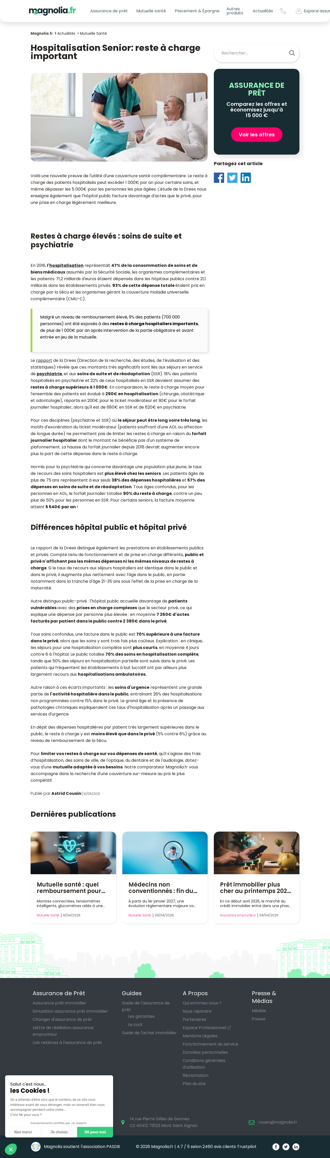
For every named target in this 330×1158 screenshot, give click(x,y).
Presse (258, 1019)
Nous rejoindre (197, 1011)
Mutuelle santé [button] (151, 11)
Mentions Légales (200, 1036)
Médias (259, 1011)
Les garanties (141, 1016)
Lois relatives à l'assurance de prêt (67, 1043)
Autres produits (234, 11)
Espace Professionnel (204, 1028)
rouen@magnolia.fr (278, 1122)
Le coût (135, 1025)
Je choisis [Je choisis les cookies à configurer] (59, 1132)
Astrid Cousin (66, 793)
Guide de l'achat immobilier (149, 1033)
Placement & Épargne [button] (197, 11)
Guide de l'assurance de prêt (146, 1006)
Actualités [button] (263, 11)
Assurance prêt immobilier (59, 1003)
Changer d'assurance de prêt (62, 1019)
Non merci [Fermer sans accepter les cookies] (23, 1132)
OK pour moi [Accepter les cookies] (95, 1132)
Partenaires (194, 1019)
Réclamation (195, 1075)
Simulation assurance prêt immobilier (70, 1011)
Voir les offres (257, 134)
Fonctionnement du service (210, 1044)
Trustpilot (246, 1147)
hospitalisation (66, 265)
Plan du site (194, 1084)
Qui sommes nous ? (202, 1003)
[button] (11, 1149)
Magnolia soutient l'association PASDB (75, 1147)
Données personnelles (205, 1052)
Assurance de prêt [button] (109, 11)
